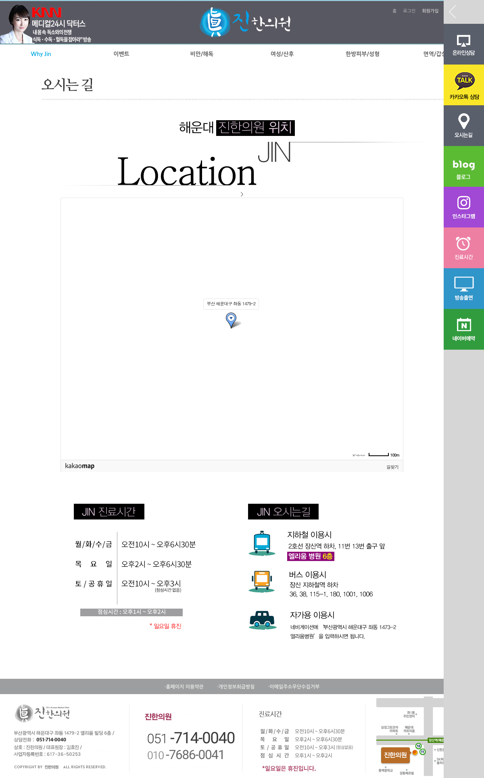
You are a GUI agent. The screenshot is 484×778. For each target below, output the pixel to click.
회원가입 (430, 11)
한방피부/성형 (363, 54)
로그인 (409, 11)
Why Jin (41, 54)
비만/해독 (201, 54)
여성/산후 (282, 54)
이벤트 (121, 54)
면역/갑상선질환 (443, 54)
